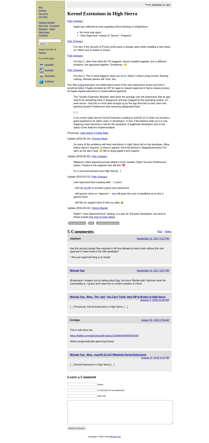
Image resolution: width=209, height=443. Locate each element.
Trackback (43, 35)
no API (87, 188)
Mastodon (43, 29)
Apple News (44, 32)
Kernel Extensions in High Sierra (102, 13)
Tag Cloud (43, 14)
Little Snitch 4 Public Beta (94, 133)
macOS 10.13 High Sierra (108, 223)
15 (163, 5)
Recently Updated (47, 22)
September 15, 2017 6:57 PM (153, 270)
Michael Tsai (77, 270)
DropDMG (49, 65)
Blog (41, 7)
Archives (42, 10)
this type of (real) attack (102, 217)
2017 (168, 5)
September (157, 5)
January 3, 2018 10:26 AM (154, 300)
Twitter (168, 231)
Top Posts (43, 17)
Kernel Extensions (77, 223)
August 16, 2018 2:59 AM (155, 320)
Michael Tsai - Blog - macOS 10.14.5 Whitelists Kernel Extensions (108, 354)
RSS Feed (43, 26)
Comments (54, 26)
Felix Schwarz (75, 21)
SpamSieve (50, 76)
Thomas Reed (99, 138)
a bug (81, 85)
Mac (91, 223)
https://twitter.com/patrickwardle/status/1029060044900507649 (104, 335)
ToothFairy (49, 81)
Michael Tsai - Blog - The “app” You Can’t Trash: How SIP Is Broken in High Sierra (117, 297)
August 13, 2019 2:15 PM (155, 358)
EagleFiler (49, 70)
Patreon (42, 53)
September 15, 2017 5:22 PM (153, 238)
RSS (159, 231)
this (118, 280)
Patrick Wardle (100, 208)
